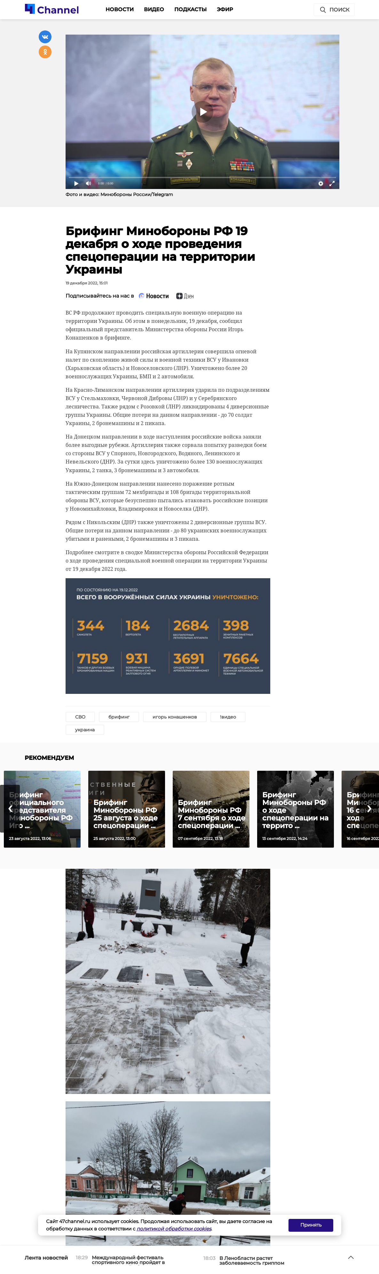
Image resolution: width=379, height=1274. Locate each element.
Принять (310, 1225)
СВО (80, 717)
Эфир (225, 9)
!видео (228, 717)
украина (85, 730)
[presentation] (10, 809)
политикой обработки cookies (174, 1229)
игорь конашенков (175, 717)
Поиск (334, 10)
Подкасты (190, 9)
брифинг (119, 717)
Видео (154, 9)
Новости (120, 9)
